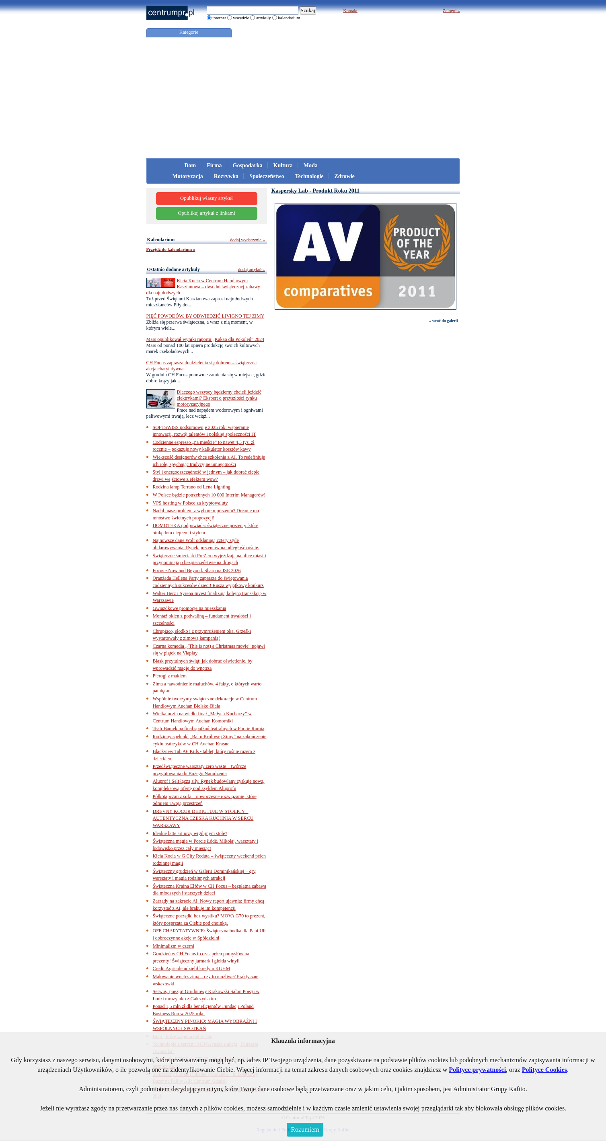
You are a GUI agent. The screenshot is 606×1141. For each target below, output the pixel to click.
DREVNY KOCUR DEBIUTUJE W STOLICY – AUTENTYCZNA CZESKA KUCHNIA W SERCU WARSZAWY (203, 818)
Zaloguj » (451, 10)
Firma (214, 165)
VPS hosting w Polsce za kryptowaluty (190, 503)
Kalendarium (161, 239)
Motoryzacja (188, 176)
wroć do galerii (445, 320)
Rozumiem (305, 1129)
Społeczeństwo (266, 176)
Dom (190, 165)
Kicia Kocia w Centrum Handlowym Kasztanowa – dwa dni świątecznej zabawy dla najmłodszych (203, 287)
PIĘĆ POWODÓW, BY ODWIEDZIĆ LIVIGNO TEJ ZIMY (205, 316)
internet (219, 17)
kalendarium (289, 17)
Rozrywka (226, 176)
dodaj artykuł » (251, 269)
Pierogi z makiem (170, 676)
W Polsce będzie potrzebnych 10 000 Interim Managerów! (209, 495)
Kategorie (188, 32)
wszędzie (241, 17)
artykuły (263, 17)
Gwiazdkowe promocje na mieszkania (189, 608)
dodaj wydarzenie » (247, 239)
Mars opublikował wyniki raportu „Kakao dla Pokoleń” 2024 (205, 339)
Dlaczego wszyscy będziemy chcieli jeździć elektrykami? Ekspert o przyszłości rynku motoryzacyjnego (219, 398)
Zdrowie (345, 176)
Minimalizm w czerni (173, 946)
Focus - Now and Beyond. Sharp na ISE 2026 (197, 570)
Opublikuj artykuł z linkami (206, 213)
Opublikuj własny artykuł (206, 198)
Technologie (309, 176)
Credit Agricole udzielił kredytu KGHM (191, 968)
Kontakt (350, 10)
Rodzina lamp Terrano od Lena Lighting (191, 487)
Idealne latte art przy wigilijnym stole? (190, 833)
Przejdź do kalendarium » (170, 249)
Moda (311, 165)
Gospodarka (248, 165)
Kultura (283, 165)
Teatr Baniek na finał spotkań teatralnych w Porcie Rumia (209, 728)
